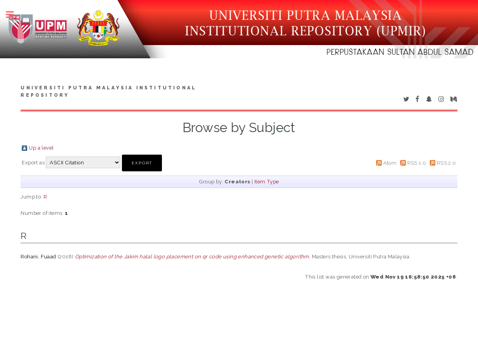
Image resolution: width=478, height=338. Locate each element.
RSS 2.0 (446, 163)
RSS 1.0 (416, 163)
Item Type (266, 181)
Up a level (41, 148)
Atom (390, 163)
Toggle (14, 14)
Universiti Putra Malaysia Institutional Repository (108, 91)
